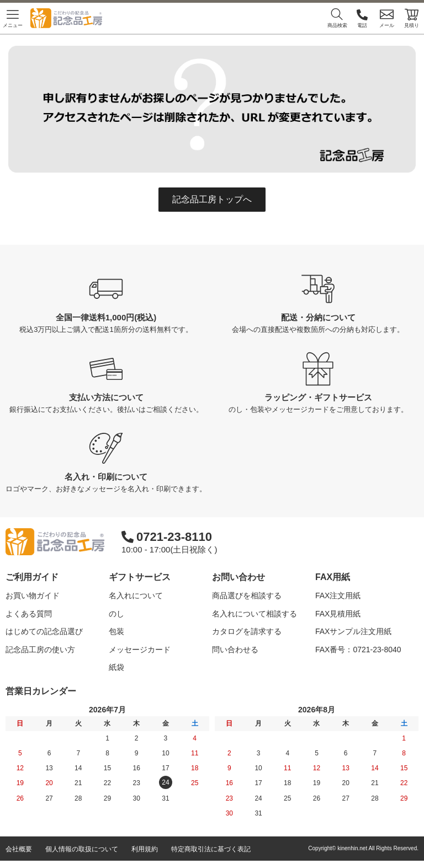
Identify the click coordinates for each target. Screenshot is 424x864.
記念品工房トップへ (212, 199)
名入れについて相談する (254, 613)
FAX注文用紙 (338, 595)
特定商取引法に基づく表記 (211, 852)
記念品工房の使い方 (40, 649)
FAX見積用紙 (338, 613)
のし (116, 613)
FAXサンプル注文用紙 (353, 631)
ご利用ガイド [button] (32, 577)
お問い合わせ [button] (238, 577)
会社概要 (19, 852)
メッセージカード (140, 649)
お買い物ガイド (33, 595)
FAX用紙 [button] (332, 577)
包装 (116, 631)
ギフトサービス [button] (140, 577)
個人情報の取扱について (81, 852)
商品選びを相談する (247, 595)
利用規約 (144, 852)
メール (386, 18)
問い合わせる (235, 649)
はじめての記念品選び (44, 631)
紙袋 (116, 667)
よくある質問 (29, 613)
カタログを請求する (247, 631)
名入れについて (136, 595)
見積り (411, 18)
